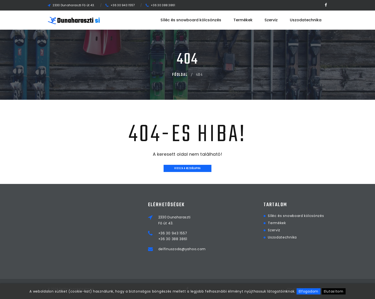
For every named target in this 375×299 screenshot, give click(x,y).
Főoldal (180, 75)
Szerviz (271, 20)
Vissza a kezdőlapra (187, 168)
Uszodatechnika (305, 20)
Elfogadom (308, 291)
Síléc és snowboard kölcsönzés (190, 20)
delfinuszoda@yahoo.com (204, 249)
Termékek (243, 20)
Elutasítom (333, 291)
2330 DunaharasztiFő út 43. (197, 220)
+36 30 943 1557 (122, 5)
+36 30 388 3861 (163, 5)
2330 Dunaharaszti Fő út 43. (74, 5)
